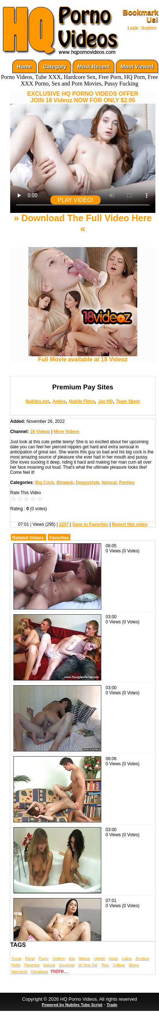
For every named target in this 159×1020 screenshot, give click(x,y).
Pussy (44, 959)
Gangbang (39, 972)
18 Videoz (40, 431)
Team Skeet (128, 401)
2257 (64, 524)
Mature (84, 959)
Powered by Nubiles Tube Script (72, 1005)
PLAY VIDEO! (75, 200)
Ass (72, 959)
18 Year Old (87, 965)
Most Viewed (137, 66)
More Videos (67, 431)
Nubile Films (82, 401)
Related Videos (28, 537)
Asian (113, 959)
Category (54, 66)
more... (60, 971)
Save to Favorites (90, 524)
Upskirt (99, 959)
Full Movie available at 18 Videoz (82, 356)
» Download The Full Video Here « (83, 223)
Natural (109, 482)
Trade (112, 1005)
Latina (127, 959)
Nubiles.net (37, 401)
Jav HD (105, 401)
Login (132, 27)
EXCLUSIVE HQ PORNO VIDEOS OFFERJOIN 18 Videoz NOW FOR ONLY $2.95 (82, 97)
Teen (105, 965)
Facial (30, 959)
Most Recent (93, 66)
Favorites (59, 537)
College (119, 965)
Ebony (134, 965)
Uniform (58, 959)
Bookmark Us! (140, 16)
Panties (127, 482)
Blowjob (64, 482)
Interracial (19, 972)
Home (24, 66)
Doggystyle (87, 482)
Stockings (66, 965)
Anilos (59, 401)
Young (16, 959)
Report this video (129, 524)
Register (149, 27)
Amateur (142, 959)
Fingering (32, 965)
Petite (16, 965)
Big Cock (44, 482)
